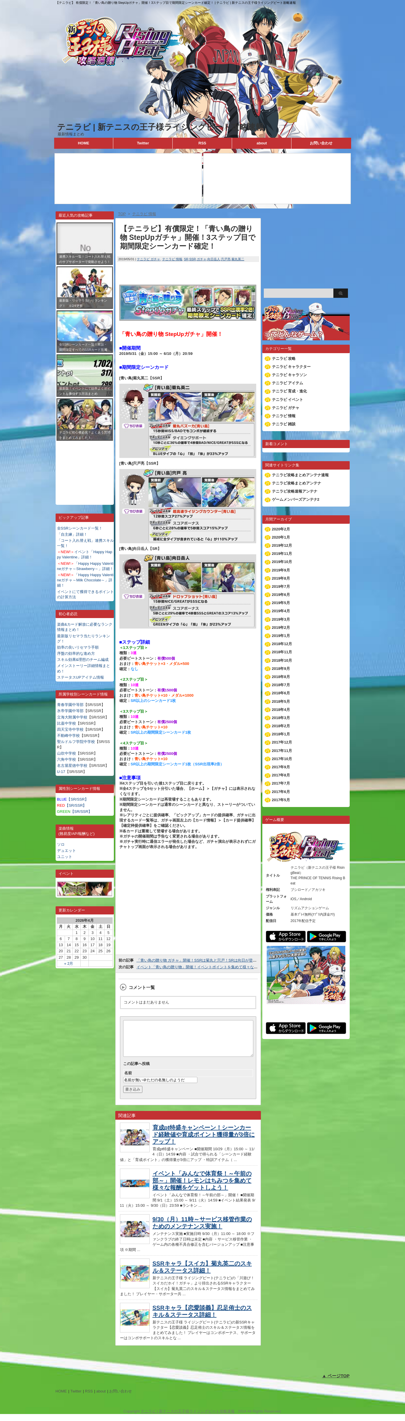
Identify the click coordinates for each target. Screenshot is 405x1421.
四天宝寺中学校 (70, 729)
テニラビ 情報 (172, 259)
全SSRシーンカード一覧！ (80, 528)
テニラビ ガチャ (148, 259)
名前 (128, 1080)
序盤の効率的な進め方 (76, 653)
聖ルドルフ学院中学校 (76, 741)
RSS (202, 143)
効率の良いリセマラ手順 (78, 647)
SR (186, 259)
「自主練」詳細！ (72, 534)
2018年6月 (281, 693)
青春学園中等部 (70, 704)
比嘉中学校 (66, 723)
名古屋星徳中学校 (72, 765)
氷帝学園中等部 (70, 711)
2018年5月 (281, 701)
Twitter (143, 143)
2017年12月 (282, 742)
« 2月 (68, 963)
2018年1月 (281, 734)
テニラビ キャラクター (291, 366)
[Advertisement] (85, 468)
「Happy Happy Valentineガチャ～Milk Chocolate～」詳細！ (85, 580)
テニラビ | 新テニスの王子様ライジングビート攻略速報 (160, 127)
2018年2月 (281, 726)
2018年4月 (281, 709)
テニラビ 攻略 (284, 358)
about (262, 143)
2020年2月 (281, 529)
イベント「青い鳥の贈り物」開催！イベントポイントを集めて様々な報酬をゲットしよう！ (214, 967)
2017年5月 (281, 800)
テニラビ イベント (287, 399)
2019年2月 (281, 627)
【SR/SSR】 (73, 799)
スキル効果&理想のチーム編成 (83, 659)
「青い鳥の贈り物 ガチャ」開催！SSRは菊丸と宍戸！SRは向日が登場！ (198, 960)
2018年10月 (282, 660)
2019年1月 (281, 635)
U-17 (61, 771)
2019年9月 (281, 570)
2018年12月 (282, 644)
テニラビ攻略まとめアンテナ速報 (300, 475)
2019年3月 (281, 619)
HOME (83, 143)
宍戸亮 (226, 259)
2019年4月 (281, 611)
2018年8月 (281, 677)
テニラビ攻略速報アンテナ (294, 491)
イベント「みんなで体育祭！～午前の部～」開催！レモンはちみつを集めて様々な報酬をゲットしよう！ (202, 1187)
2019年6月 (281, 594)
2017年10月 (282, 759)
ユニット (64, 856)
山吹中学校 (66, 753)
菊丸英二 (237, 259)
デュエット (66, 850)
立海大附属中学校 (72, 717)
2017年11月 (282, 750)
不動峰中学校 (68, 735)
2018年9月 (281, 668)
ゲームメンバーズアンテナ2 (295, 499)
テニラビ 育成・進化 (289, 391)
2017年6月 (281, 792)
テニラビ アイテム (287, 383)
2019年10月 (282, 562)
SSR (192, 259)
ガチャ (201, 259)
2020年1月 (281, 537)
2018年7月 (281, 685)
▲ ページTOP (336, 1382)
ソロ (61, 844)
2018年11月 (282, 652)
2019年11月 (282, 553)
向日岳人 (213, 259)
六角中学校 (66, 759)
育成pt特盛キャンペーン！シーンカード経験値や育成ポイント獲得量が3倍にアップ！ (204, 1141)
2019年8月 (281, 578)
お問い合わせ (321, 143)
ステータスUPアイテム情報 (80, 677)
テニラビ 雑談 (284, 424)
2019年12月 (282, 545)
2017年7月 (281, 783)
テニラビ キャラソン (289, 375)
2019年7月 (281, 586)
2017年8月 (281, 775)
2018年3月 (281, 718)
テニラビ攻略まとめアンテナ (296, 483)
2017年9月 (281, 767)
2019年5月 (281, 603)
